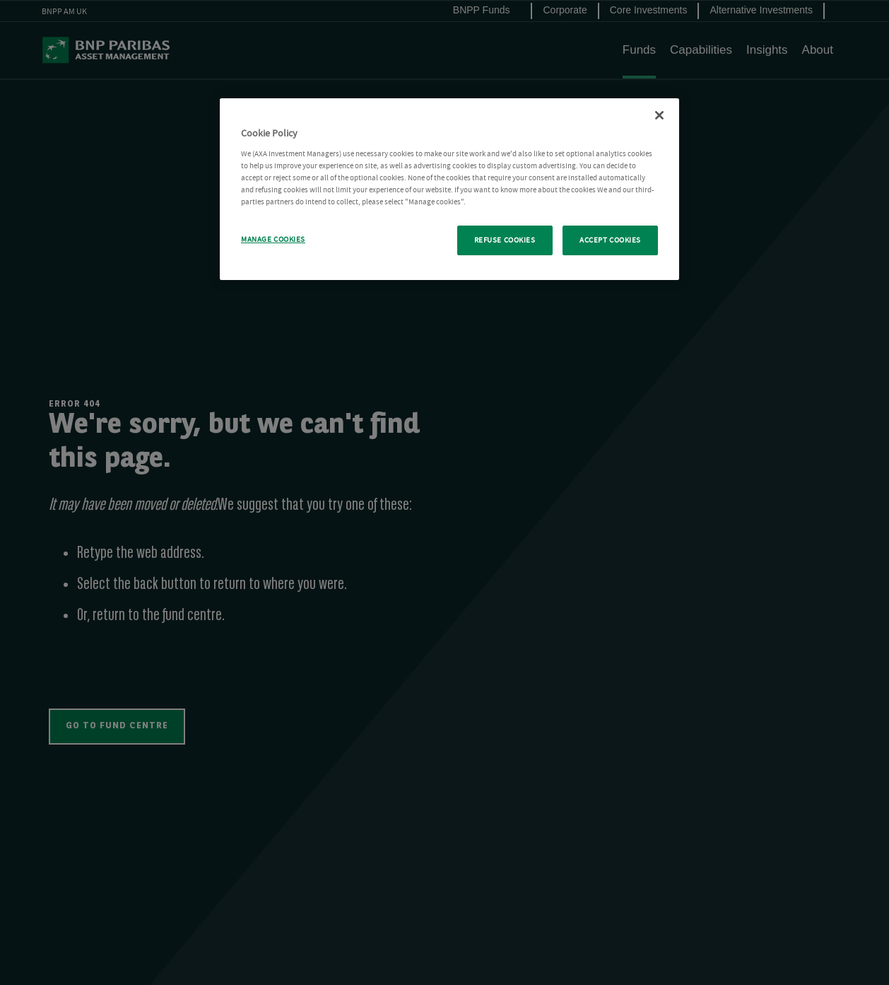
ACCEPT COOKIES (610, 240)
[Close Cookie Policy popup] (659, 115)
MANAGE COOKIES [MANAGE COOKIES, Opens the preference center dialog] (273, 239)
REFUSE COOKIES (505, 240)
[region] (449, 189)
